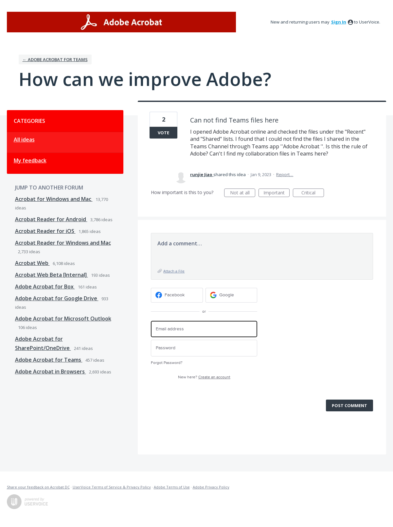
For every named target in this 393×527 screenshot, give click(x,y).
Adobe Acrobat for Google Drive (56, 298)
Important (276, 193)
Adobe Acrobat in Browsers (50, 371)
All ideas (24, 139)
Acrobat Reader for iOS (45, 231)
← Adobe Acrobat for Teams (55, 59)
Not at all (243, 193)
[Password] (204, 348)
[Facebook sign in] (177, 295)
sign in (338, 22)
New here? (204, 377)
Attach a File (174, 271)
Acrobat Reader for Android (51, 219)
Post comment (349, 405)
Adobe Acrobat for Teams (48, 359)
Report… (284, 174)
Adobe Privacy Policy (211, 487)
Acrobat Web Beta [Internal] (51, 274)
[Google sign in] (231, 295)
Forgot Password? (167, 362)
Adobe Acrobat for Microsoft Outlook (63, 318)
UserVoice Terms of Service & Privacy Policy (112, 487)
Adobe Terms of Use (172, 487)
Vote (163, 133)
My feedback (30, 160)
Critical (312, 193)
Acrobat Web (32, 263)
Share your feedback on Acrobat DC (38, 487)
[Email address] (204, 329)
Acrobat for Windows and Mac (54, 199)
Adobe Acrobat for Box (45, 286)
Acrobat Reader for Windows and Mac (63, 242)
